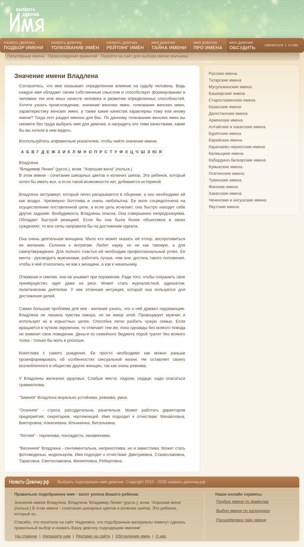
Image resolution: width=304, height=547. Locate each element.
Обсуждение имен (132, 536)
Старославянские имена (232, 100)
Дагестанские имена (228, 113)
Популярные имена (25, 56)
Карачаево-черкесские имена (237, 146)
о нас (293, 45)
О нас (161, 536)
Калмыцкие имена (226, 153)
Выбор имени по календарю (243, 510)
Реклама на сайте (93, 536)
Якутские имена (224, 206)
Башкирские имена (227, 93)
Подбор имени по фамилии (242, 501)
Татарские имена (225, 80)
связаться (273, 45)
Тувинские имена (225, 180)
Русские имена (223, 73)
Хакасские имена (225, 193)
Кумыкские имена (225, 166)
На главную (26, 536)
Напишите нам (56, 536)
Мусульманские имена (230, 86)
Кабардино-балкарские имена (237, 160)
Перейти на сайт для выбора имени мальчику (144, 56)
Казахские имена (225, 106)
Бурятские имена (225, 133)
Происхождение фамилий (72, 56)
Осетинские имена (226, 173)
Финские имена (223, 186)
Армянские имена (226, 120)
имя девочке (242, 45)
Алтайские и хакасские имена (237, 126)
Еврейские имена (225, 140)
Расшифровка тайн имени (241, 519)
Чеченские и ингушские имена (237, 200)
